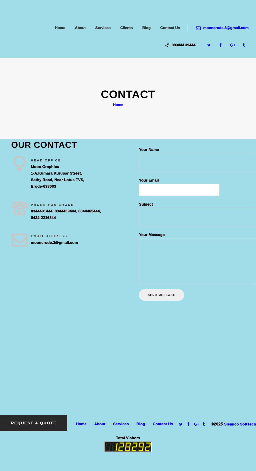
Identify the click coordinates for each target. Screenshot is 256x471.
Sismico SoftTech (240, 424)
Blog (141, 424)
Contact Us (163, 424)
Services (121, 424)
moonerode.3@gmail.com (54, 243)
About (99, 424)
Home (118, 105)
